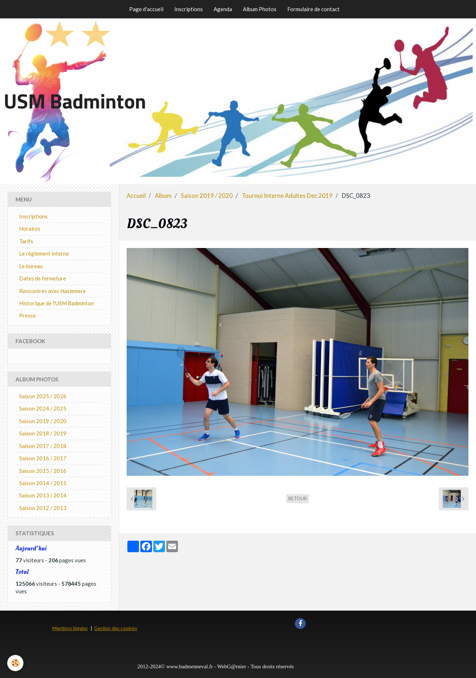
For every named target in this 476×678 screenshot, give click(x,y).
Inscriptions (188, 9)
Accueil (136, 195)
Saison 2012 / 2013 (42, 508)
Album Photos (259, 9)
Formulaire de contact (313, 9)
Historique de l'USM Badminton (56, 303)
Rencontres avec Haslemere (52, 291)
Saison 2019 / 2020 (207, 195)
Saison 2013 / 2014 (42, 495)
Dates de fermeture (42, 278)
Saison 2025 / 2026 (42, 396)
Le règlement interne (44, 253)
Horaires (29, 228)
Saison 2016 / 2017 (42, 458)
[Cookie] (15, 663)
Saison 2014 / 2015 (42, 483)
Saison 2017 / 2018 (42, 446)
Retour (297, 498)
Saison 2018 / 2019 (42, 433)
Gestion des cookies (115, 628)
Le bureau (31, 266)
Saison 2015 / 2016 (42, 470)
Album (163, 195)
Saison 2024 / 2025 (42, 408)
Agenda (223, 9)
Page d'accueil (146, 9)
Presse (27, 315)
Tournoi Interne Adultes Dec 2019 (287, 195)
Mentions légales (70, 628)
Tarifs (26, 241)
